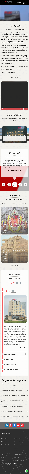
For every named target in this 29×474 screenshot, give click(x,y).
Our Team (3, 448)
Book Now (19, 2)
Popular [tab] (13, 203)
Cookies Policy (17, 454)
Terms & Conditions (19, 460)
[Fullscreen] (26, 109)
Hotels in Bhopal (18, 442)
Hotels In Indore (4, 438)
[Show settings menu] (23, 109)
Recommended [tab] (23, 203)
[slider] (12, 109)
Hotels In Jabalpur (5, 442)
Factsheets (3, 460)
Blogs (2, 457)
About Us (16, 457)
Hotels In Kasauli (5, 445)
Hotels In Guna (17, 438)
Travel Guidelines (18, 445)
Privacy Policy (4, 454)
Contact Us (3, 451)
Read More (14, 77)
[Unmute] (20, 109)
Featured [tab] (4, 203)
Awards (16, 448)
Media (15, 451)
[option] (14, 134)
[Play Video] (2, 109)
